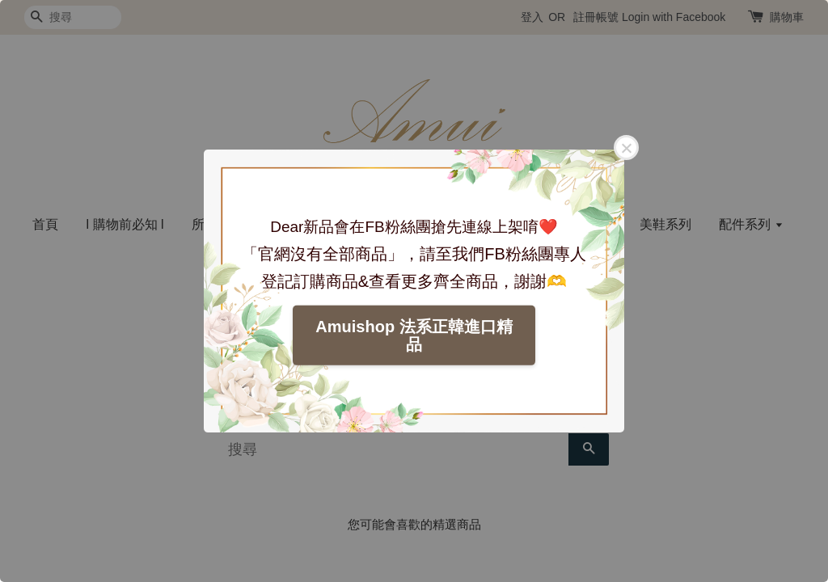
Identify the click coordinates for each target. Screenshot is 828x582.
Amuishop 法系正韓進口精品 (413, 335)
